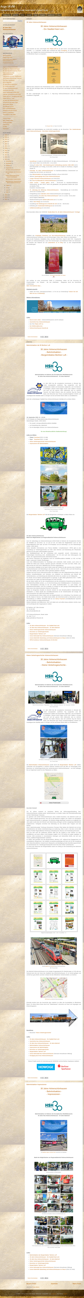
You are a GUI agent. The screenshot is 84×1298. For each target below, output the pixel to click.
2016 (6, 157)
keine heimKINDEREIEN (9, 108)
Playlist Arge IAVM (7, 57)
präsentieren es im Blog (55, 242)
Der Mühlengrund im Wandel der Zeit (46, 203)
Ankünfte (52, 966)
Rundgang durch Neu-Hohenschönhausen (41, 1055)
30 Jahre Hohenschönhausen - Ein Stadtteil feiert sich (44, 625)
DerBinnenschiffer (7, 122)
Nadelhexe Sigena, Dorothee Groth (48, 1152)
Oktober (8, 165)
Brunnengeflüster (7, 82)
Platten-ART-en (39, 324)
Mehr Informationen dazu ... (34, 285)
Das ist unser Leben (35, 319)
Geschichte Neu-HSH (8, 90)
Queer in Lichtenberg (8, 112)
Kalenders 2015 (45, 193)
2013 (6, 197)
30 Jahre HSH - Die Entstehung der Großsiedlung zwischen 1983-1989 (54, 165)
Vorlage (77, 212)
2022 (6, 143)
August (8, 185)
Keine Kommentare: (33, 336)
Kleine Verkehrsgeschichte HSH (11, 92)
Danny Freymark (60, 598)
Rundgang (64, 50)
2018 (6, 152)
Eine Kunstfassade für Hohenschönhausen (44, 180)
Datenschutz (6, 124)
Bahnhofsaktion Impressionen (36, 1084)
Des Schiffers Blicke (8, 104)
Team (35, 15)
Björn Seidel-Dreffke (8, 120)
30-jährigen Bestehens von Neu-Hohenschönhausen (50, 235)
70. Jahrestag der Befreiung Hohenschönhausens (44, 190)
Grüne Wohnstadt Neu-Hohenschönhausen (42, 636)
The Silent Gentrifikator (9, 80)
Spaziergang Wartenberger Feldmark (12, 78)
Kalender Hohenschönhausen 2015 (12, 94)
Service (29, 15)
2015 (6, 159)
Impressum (6, 128)
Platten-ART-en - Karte (8, 98)
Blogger (65, 1293)
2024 (6, 139)
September (9, 167)
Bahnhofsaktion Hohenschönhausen (39, 764)
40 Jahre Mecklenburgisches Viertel (12, 70)
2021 (6, 146)
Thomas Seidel (6, 118)
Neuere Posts (31, 1284)
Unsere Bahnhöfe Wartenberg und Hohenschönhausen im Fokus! (48, 638)
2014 (6, 195)
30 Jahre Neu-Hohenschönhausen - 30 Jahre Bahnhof (45, 627)
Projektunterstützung (8, 62)
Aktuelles (15, 15)
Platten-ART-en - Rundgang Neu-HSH (12, 96)
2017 (6, 154)
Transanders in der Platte (9, 114)
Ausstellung (33, 161)
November (9, 163)
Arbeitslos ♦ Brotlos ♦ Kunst (10, 110)
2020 (6, 148)
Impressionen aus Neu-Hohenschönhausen (9, 73)
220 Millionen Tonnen (8, 106)
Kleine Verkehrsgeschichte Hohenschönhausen (43, 441)
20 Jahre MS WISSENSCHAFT (11, 100)
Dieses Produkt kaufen (50, 802)
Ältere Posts (76, 1284)
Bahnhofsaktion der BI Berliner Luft (38, 345)
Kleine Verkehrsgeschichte (43, 1032)
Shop (58, 15)
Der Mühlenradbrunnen (36, 326)
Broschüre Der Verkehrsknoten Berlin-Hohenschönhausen (13, 182)
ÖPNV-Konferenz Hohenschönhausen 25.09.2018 (43, 640)
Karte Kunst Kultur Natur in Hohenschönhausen (9, 60)
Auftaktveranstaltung (35, 208)
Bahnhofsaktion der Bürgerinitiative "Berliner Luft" (43, 1255)
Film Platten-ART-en (52, 48)
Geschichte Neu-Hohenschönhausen (40, 322)
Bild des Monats (7, 55)
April (7, 192)
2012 (6, 199)
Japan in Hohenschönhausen (10, 66)
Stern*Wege (37, 201)
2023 (6, 141)
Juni (7, 190)
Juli (7, 187)
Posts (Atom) (36, 1287)
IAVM (22, 15)
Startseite (54, 1284)
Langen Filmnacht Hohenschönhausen (40, 178)
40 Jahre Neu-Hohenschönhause (11, 69)
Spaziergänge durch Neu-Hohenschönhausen (47, 176)
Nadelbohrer (51, 15)
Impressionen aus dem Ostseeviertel (12, 76)
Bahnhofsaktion (37, 174)
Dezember (9, 161)
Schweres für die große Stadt (10, 102)
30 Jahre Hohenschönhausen (36, 22)
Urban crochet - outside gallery (39, 182)
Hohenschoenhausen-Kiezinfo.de (39, 328)
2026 (6, 134)
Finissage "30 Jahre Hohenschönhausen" (42, 170)
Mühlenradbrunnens (48, 199)
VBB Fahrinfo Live (48, 999)
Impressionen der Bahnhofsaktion (39, 443)
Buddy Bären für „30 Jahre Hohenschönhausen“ (61, 212)
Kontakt (5, 126)
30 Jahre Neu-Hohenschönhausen (48, 195)
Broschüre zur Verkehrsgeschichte (39, 631)
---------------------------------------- (10, 64)
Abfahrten (47, 966)
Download (37, 437)
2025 (6, 137)
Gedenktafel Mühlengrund (45, 205)
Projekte (42, 15)
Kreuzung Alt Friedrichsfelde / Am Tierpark (58, 275)
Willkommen (6, 15)
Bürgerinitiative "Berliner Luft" (37, 514)
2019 (6, 150)
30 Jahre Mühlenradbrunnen (10, 84)
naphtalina (53, 1293)
